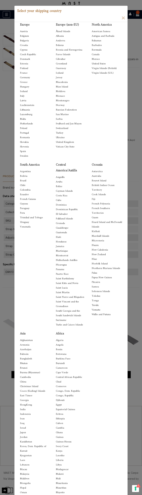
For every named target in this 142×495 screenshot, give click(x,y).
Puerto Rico (62, 274)
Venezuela (25, 227)
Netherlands (26, 123)
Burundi (60, 363)
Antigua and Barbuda (103, 36)
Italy (22, 96)
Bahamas (96, 40)
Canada (95, 54)
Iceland (59, 73)
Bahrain (24, 354)
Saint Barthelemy (65, 278)
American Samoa (101, 31)
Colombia (25, 190)
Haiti (58, 237)
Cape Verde (62, 372)
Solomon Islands (101, 291)
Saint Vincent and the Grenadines (67, 304)
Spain (23, 151)
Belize (59, 186)
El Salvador (62, 214)
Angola (59, 345)
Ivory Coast (62, 446)
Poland (23, 128)
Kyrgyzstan (26, 455)
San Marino (62, 114)
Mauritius (61, 488)
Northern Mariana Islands (106, 268)
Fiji (93, 199)
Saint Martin (63, 292)
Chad (58, 382)
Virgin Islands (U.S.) (103, 73)
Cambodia (25, 377)
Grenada (60, 223)
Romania (25, 137)
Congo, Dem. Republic (68, 391)
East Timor (26, 395)
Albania (60, 36)
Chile (22, 185)
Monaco (60, 96)
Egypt (59, 405)
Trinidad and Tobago (31, 217)
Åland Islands (63, 31)
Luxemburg (26, 114)
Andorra (60, 40)
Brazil (23, 180)
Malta (23, 119)
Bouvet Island (99, 180)
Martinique (62, 251)
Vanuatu (96, 310)
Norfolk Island (100, 263)
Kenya (59, 451)
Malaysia (24, 474)
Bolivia (23, 176)
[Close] (123, 18)
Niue (94, 259)
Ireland (24, 91)
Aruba (59, 182)
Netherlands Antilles (66, 260)
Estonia (24, 63)
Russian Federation (66, 110)
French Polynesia (101, 203)
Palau (94, 273)
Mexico (96, 59)
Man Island (62, 86)
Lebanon (24, 465)
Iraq (22, 423)
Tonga (95, 300)
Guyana (24, 203)
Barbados (97, 45)
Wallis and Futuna (101, 314)
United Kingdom (65, 142)
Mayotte (60, 492)
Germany (25, 77)
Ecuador (24, 194)
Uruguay (24, 222)
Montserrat (62, 255)
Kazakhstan (26, 441)
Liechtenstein (27, 105)
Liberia (59, 460)
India (23, 409)
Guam (95, 217)
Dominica (61, 205)
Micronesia (98, 240)
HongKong (26, 405)
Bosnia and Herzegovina (69, 50)
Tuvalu (95, 305)
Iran (22, 418)
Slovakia (24, 142)
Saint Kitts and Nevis (67, 283)
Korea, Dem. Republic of (33, 446)
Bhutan (24, 363)
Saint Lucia (62, 288)
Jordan (23, 437)
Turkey (59, 133)
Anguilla (60, 177)
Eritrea (59, 414)
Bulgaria (24, 40)
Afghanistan (26, 340)
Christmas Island (29, 386)
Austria (24, 31)
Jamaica (60, 246)
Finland (24, 68)
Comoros (61, 386)
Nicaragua (61, 265)
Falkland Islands (64, 218)
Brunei (23, 368)
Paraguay (24, 208)
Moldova (60, 91)
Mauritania (62, 483)
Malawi (60, 474)
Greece (23, 82)
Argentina (25, 171)
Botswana (61, 354)
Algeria (59, 340)
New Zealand (99, 254)
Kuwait (23, 451)
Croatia (24, 45)
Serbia (59, 119)
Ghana (59, 432)
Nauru (95, 245)
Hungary (24, 86)
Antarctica (97, 171)
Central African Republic (69, 377)
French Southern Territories (101, 210)
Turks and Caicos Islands (69, 324)
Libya (59, 465)
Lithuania (25, 110)
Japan (23, 432)
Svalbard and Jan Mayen (69, 123)
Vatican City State (65, 146)
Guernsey (61, 68)
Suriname (61, 320)
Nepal (23, 488)
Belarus (60, 45)
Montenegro (63, 100)
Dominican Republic (67, 209)
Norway (60, 105)
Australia (96, 176)
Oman (23, 492)
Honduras (61, 241)
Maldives (24, 478)
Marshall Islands (100, 236)
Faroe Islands (63, 54)
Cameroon (61, 368)
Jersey (59, 77)
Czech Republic (28, 54)
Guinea (59, 437)
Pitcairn (96, 282)
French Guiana (28, 199)
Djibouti (60, 400)
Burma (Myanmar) (30, 372)
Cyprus (24, 50)
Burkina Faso (63, 358)
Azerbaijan (25, 349)
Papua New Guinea (102, 277)
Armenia (24, 345)
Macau (23, 469)
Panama (60, 269)
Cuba (58, 200)
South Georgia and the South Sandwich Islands (68, 313)
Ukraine (60, 137)
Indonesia (25, 414)
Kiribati (96, 231)
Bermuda (97, 50)
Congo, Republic (65, 395)
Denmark (25, 59)
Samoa (95, 286)
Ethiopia (60, 418)
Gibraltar (60, 59)
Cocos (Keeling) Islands (32, 391)
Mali (58, 478)
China (23, 382)
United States (99, 63)
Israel (23, 428)
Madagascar (62, 469)
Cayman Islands (64, 191)
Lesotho (60, 455)
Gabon (59, 423)
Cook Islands (99, 194)
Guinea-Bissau (63, 441)
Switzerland (62, 128)
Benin (59, 349)
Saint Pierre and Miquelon (70, 297)
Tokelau (96, 296)
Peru (22, 213)
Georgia (24, 400)
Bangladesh (26, 358)
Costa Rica (61, 195)
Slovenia (24, 146)
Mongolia (25, 483)
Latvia (23, 100)
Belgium (24, 36)
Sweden (24, 156)
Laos (22, 460)
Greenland (61, 63)
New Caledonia (100, 250)
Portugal (24, 133)
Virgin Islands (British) (104, 68)
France (23, 73)
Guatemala (61, 232)
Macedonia (62, 82)
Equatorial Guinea (65, 409)
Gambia (60, 428)
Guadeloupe (62, 228)
